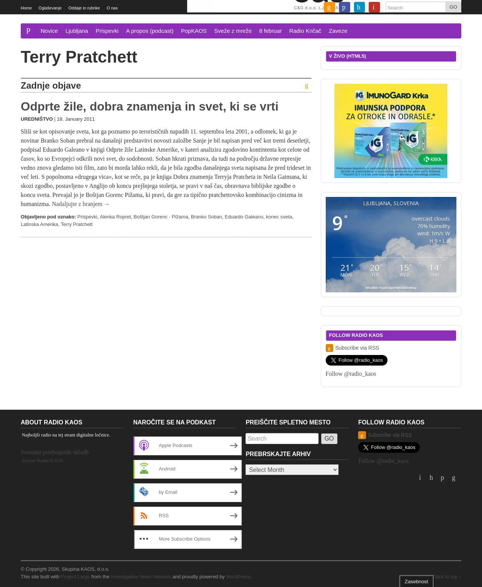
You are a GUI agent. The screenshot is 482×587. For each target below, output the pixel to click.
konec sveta (279, 217)
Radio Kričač (305, 31)
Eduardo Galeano (244, 217)
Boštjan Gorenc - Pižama (161, 217)
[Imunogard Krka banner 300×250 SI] (390, 130)
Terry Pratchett (77, 224)
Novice (49, 31)
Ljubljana (77, 31)
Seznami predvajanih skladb (54, 452)
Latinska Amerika (39, 224)
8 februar (270, 31)
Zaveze (338, 31)
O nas (112, 8)
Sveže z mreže (233, 31)
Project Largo (75, 576)
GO (453, 7)
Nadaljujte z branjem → (81, 204)
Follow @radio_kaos (351, 373)
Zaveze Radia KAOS (42, 460)
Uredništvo (37, 119)
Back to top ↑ (447, 576)
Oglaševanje (49, 8)
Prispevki (107, 31)
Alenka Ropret (115, 217)
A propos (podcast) (150, 31)
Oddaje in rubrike (84, 8)
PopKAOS (194, 31)
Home (26, 8)
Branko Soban (206, 217)
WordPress (238, 576)
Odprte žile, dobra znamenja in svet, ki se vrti (150, 106)
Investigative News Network (141, 576)
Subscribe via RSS (352, 348)
